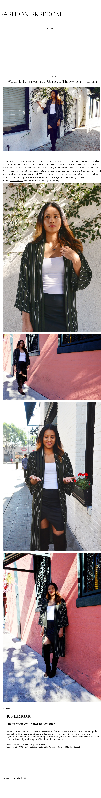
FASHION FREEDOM (30, 14)
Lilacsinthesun (16, 180)
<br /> (52, 739)
